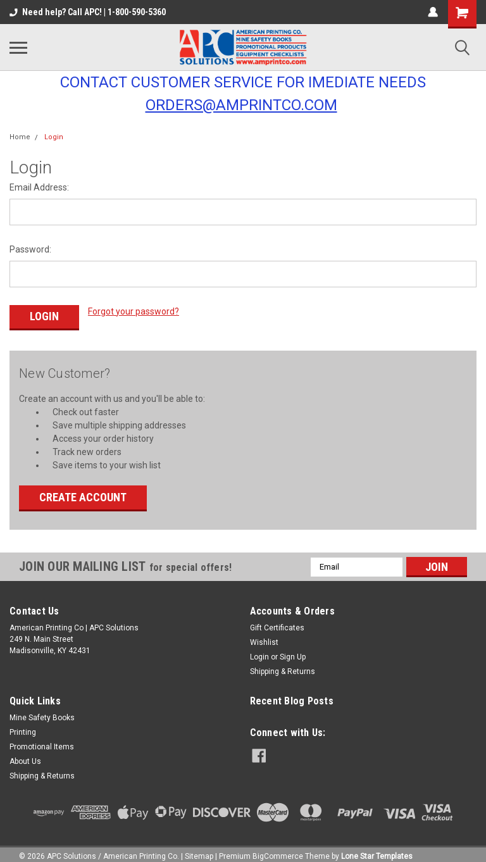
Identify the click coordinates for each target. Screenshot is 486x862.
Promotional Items (41, 739)
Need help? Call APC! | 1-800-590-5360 (87, 12)
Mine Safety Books (42, 710)
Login (53, 137)
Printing (22, 725)
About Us (25, 754)
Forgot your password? (133, 311)
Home (19, 137)
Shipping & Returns (282, 664)
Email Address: (39, 187)
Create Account (83, 490)
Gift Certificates (277, 620)
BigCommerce (277, 849)
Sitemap (199, 849)
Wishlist (264, 635)
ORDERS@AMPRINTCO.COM (241, 105)
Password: (30, 249)
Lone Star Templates (377, 849)
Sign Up (293, 650)
